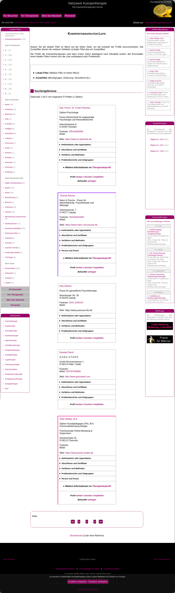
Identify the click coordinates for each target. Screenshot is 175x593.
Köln (7, 119)
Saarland (8, 238)
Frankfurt (8, 124)
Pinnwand (70, 16)
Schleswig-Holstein (12, 252)
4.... (6, 69)
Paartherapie (10, 326)
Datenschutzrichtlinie (87, 589)
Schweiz (8, 278)
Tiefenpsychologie (12, 364)
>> (100, 521)
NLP (7, 389)
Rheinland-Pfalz (11, 233)
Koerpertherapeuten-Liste (158, 22)
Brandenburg (10, 197)
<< (73, 521)
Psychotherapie (11, 321)
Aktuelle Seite (49, 22)
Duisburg (8, 172)
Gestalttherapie (11, 355)
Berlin (7, 104)
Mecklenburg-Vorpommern (15, 217)
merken (79, 177)
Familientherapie (11, 336)
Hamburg (8, 109)
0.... (6, 50)
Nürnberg (9, 167)
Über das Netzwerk (51, 16)
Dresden (8, 157)
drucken (88, 177)
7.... (6, 84)
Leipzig (8, 138)
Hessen (8, 212)
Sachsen (8, 243)
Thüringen (9, 257)
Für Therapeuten (29, 16)
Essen (7, 148)
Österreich (9, 273)
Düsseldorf (9, 133)
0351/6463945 (76, 131)
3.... (6, 65)
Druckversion (76, 535)
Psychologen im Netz (89, 569)
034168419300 (76, 217)
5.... (6, 74)
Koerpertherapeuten (13, 39)
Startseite (19, 22)
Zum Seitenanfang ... (163, 559)
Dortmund (9, 143)
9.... (6, 93)
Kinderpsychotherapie (13, 379)
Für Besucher (10, 16)
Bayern (8, 188)
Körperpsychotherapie (14, 374)
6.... (6, 79)
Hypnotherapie (11, 340)
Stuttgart (8, 129)
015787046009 (73, 371)
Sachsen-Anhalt (11, 248)
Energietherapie (11, 384)
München (8, 114)
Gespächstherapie (12, 350)
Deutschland (10, 268)
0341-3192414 (76, 302)
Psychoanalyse (11, 369)
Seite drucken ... (10, 559)
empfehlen (99, 177)
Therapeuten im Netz (65, 569)
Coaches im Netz (112, 569)
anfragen (92, 181)
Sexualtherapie (11, 331)
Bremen (8, 153)
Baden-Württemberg (13, 183)
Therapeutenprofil (101, 167)
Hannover (9, 162)
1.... (6, 55)
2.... (6, 60)
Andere (8, 283)
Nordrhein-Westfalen (13, 228)
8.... (6, 89)
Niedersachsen (11, 224)
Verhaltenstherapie (12, 345)
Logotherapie (10, 360)
